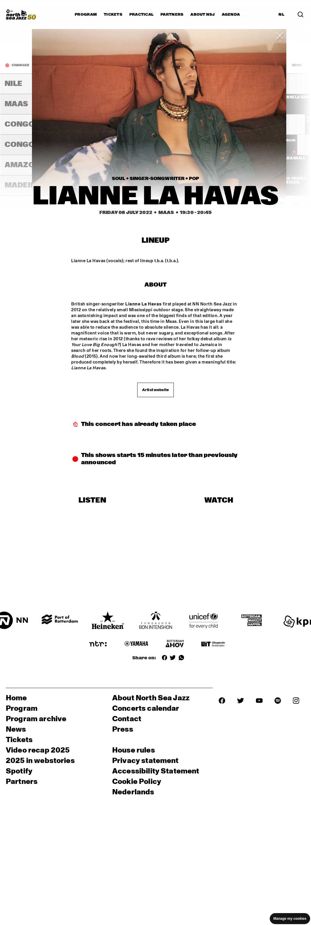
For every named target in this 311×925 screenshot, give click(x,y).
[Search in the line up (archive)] (300, 14)
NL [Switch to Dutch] (281, 14)
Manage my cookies (290, 919)
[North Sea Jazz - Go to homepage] (21, 14)
